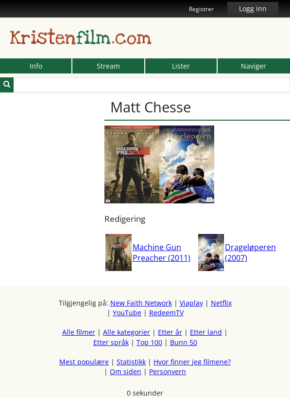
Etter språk (111, 342)
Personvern (167, 371)
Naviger (253, 66)
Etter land (206, 332)
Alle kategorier (126, 332)
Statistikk (131, 361)
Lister (181, 66)
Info (36, 66)
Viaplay (191, 303)
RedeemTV (166, 312)
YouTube (127, 312)
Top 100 (149, 342)
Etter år (170, 332)
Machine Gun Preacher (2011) (161, 252)
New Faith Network (141, 303)
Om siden (125, 371)
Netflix (221, 303)
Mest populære (84, 361)
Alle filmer (78, 332)
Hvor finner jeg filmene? (192, 361)
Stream (108, 66)
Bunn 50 (183, 342)
